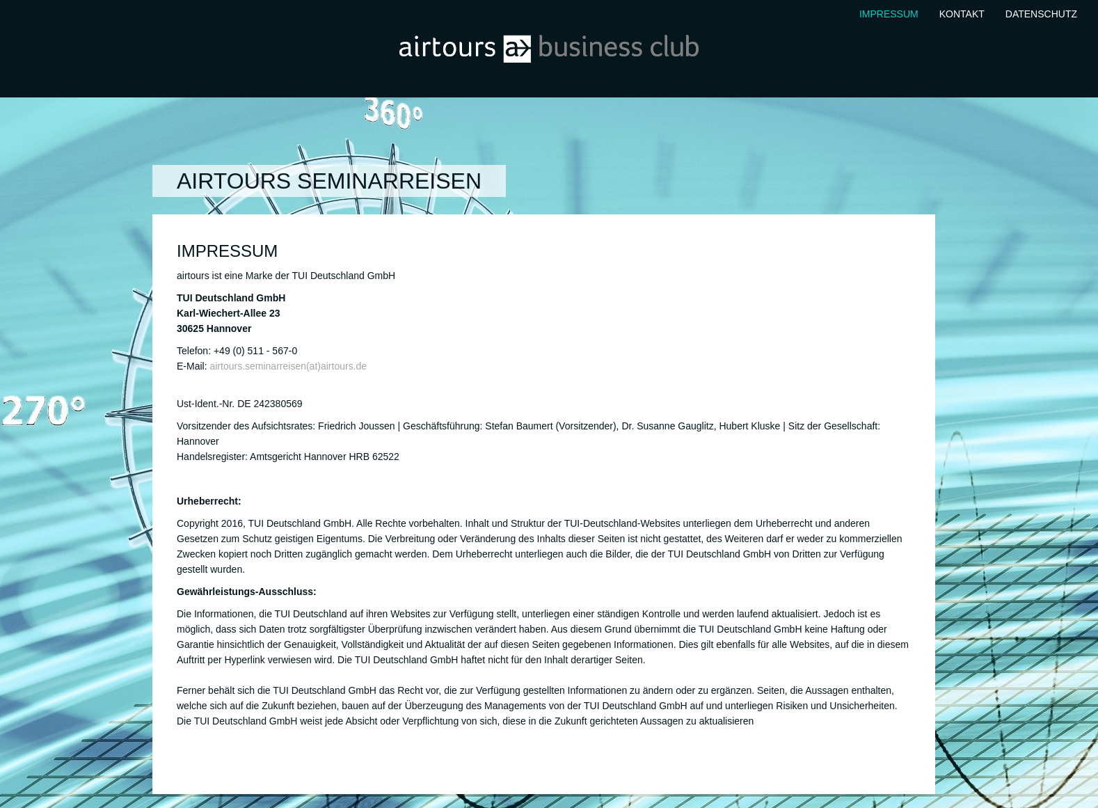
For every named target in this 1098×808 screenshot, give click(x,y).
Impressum (888, 13)
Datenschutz (1041, 13)
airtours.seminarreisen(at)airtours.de (288, 366)
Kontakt (962, 13)
